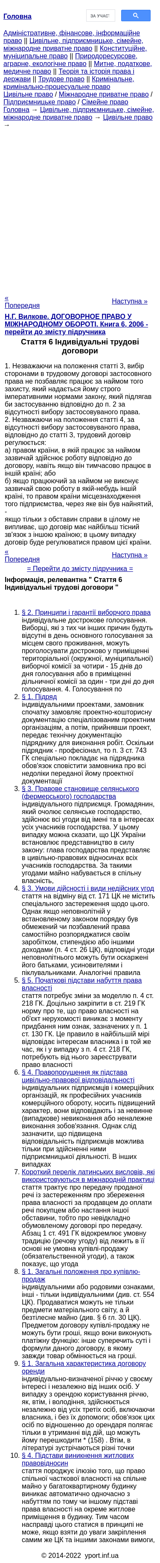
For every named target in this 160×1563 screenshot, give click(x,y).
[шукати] (100, 16)
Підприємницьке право (39, 102)
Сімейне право (104, 102)
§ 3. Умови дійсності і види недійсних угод (88, 888)
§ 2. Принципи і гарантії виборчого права (86, 612)
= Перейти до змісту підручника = (80, 568)
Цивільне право (28, 94)
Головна (16, 109)
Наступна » (130, 301)
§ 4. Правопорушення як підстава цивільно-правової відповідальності (78, 1076)
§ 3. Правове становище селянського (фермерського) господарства (80, 792)
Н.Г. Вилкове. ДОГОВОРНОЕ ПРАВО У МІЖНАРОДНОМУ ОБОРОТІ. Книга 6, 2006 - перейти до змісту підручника (76, 324)
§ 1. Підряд (39, 696)
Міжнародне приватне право (104, 94)
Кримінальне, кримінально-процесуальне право (68, 82)
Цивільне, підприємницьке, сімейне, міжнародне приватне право (73, 44)
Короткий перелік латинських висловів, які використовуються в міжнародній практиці (88, 1175)
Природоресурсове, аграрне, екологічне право (70, 59)
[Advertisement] (80, 209)
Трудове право (61, 79)
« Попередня (22, 301)
